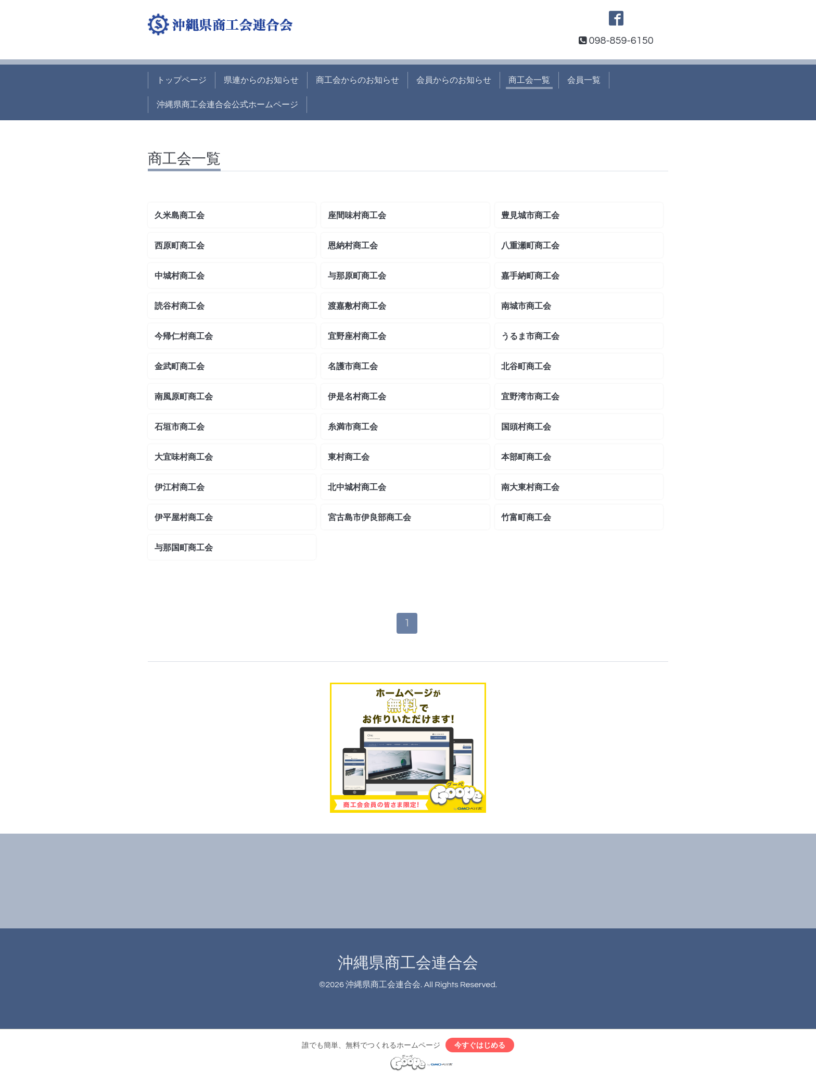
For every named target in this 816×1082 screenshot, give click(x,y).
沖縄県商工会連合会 (408, 963)
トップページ (182, 80)
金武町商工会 (180, 366)
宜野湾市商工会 (530, 397)
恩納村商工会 (353, 246)
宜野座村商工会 (357, 336)
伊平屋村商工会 (184, 517)
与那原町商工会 (357, 276)
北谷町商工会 (526, 366)
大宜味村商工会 (184, 457)
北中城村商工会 (357, 487)
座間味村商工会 (357, 215)
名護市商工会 (353, 366)
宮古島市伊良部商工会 (369, 517)
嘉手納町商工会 (530, 276)
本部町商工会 (526, 457)
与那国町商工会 (184, 548)
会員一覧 (584, 80)
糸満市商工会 (353, 427)
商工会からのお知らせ (357, 80)
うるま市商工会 (530, 336)
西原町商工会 (180, 246)
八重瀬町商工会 (530, 246)
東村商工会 (348, 457)
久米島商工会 (180, 215)
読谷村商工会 (180, 306)
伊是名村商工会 (357, 397)
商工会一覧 (529, 80)
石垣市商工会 (180, 427)
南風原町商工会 (184, 397)
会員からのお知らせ (453, 80)
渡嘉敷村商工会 (357, 306)
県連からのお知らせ (261, 80)
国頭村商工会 (526, 427)
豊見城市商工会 (530, 215)
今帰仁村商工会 (184, 336)
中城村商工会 (180, 276)
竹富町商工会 (526, 517)
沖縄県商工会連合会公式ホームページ (227, 104)
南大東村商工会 (530, 487)
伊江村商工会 (180, 487)
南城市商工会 (526, 306)
